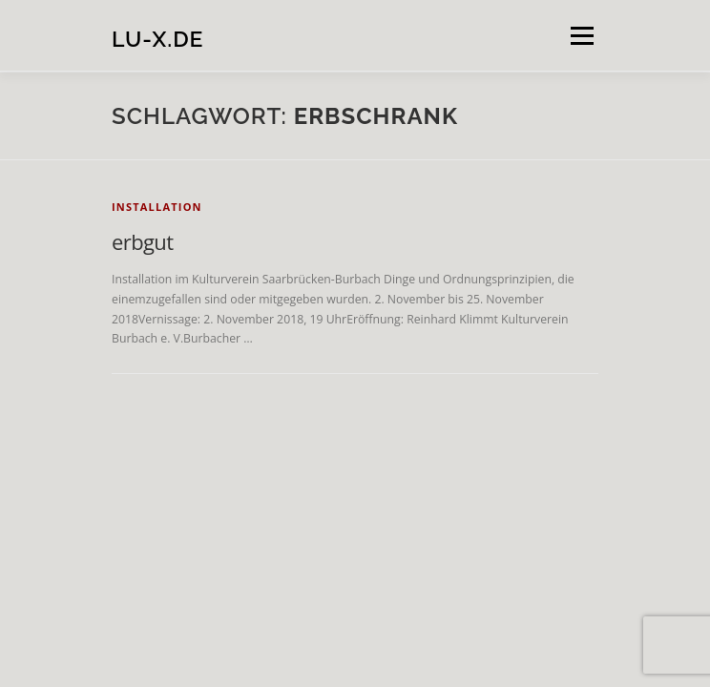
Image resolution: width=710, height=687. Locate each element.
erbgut (142, 241)
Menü (580, 36)
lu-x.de (157, 38)
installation (157, 206)
